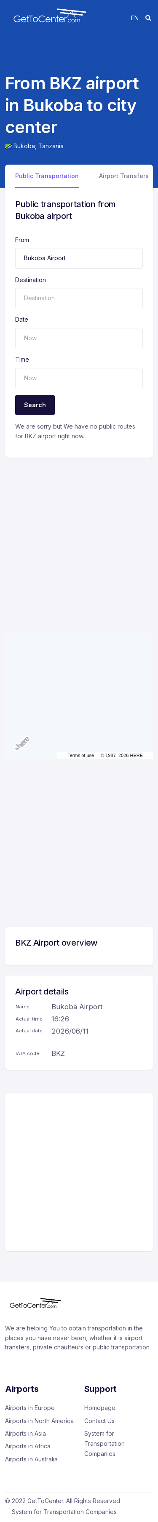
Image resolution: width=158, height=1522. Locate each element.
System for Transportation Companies (104, 1443)
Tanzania (51, 145)
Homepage (99, 1407)
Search (35, 404)
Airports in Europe (30, 1407)
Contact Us (99, 1420)
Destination (30, 279)
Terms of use (80, 755)
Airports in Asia (25, 1433)
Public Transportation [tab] (47, 175)
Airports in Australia (31, 1459)
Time (22, 359)
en (135, 17)
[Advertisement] (79, 537)
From (22, 239)
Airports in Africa (28, 1446)
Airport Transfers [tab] (124, 175)
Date (21, 319)
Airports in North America (39, 1420)
